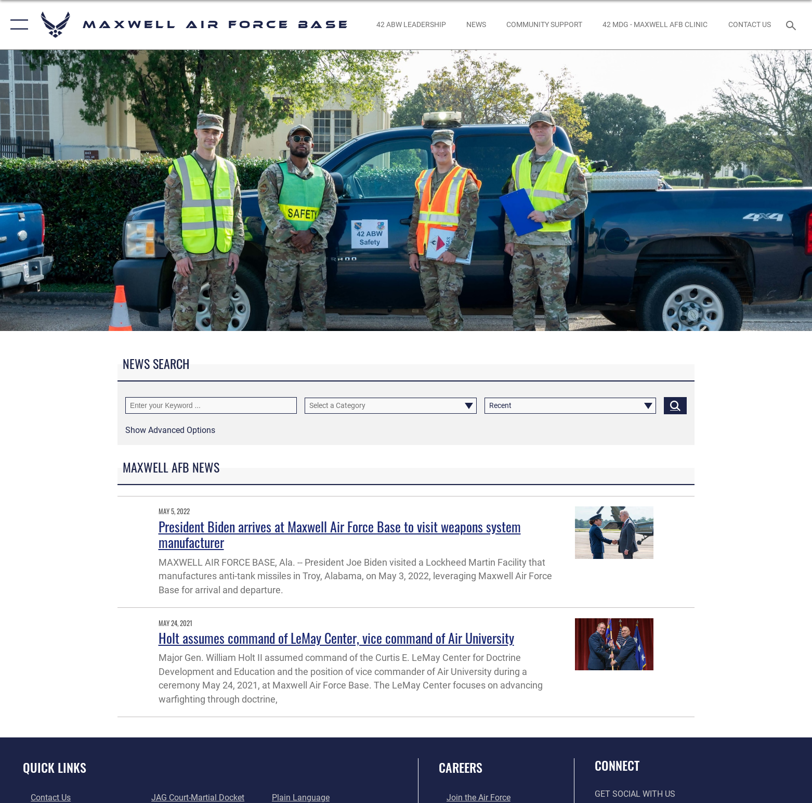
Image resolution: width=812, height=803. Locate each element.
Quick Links (54, 767)
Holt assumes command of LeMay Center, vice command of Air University (336, 637)
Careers (460, 767)
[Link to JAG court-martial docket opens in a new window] (195, 797)
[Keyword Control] (211, 405)
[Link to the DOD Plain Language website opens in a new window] (303, 797)
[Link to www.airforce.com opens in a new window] (471, 797)
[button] (17, 24)
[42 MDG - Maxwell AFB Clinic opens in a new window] (655, 24)
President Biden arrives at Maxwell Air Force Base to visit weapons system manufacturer (340, 534)
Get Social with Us (635, 794)
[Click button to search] (675, 405)
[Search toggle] (792, 24)
